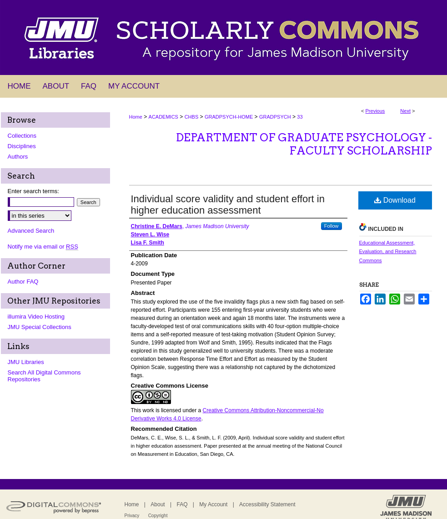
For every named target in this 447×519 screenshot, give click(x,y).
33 (299, 117)
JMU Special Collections (39, 327)
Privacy (132, 515)
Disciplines (22, 146)
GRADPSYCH (275, 117)
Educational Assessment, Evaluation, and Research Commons (388, 252)
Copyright (158, 515)
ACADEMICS (163, 117)
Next (405, 111)
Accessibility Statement (267, 504)
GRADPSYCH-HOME (229, 117)
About (158, 504)
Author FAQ (23, 281)
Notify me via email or (43, 246)
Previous (375, 111)
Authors (18, 156)
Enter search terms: (33, 191)
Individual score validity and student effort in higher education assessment (228, 204)
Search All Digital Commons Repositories (44, 376)
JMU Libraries (26, 362)
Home (135, 117)
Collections (22, 135)
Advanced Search (31, 230)
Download (395, 200)
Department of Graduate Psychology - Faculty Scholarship (304, 144)
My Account (213, 504)
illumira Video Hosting (36, 316)
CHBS (192, 117)
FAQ (181, 504)
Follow (331, 226)
